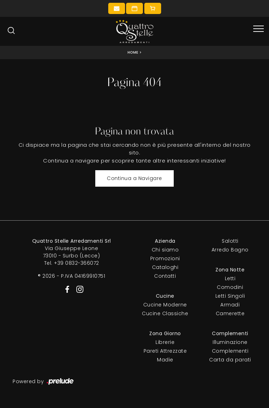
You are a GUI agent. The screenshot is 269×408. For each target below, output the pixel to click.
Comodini (230, 287)
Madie (165, 359)
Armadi (230, 304)
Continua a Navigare (134, 178)
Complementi (230, 350)
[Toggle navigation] (258, 29)
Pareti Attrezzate (165, 350)
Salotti (230, 240)
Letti (230, 278)
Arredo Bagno (230, 249)
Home (132, 52)
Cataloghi (165, 267)
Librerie (165, 342)
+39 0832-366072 (76, 263)
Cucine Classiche (165, 313)
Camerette (230, 313)
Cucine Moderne (165, 304)
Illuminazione (230, 342)
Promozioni (165, 258)
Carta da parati (230, 359)
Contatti (165, 275)
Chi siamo (165, 249)
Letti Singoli (230, 295)
